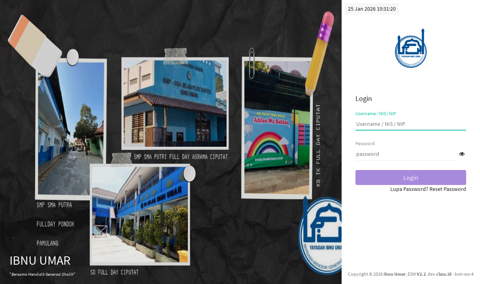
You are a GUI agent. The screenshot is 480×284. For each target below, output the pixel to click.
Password (365, 143)
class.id (444, 274)
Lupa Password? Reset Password (428, 188)
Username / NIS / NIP (375, 113)
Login (410, 177)
